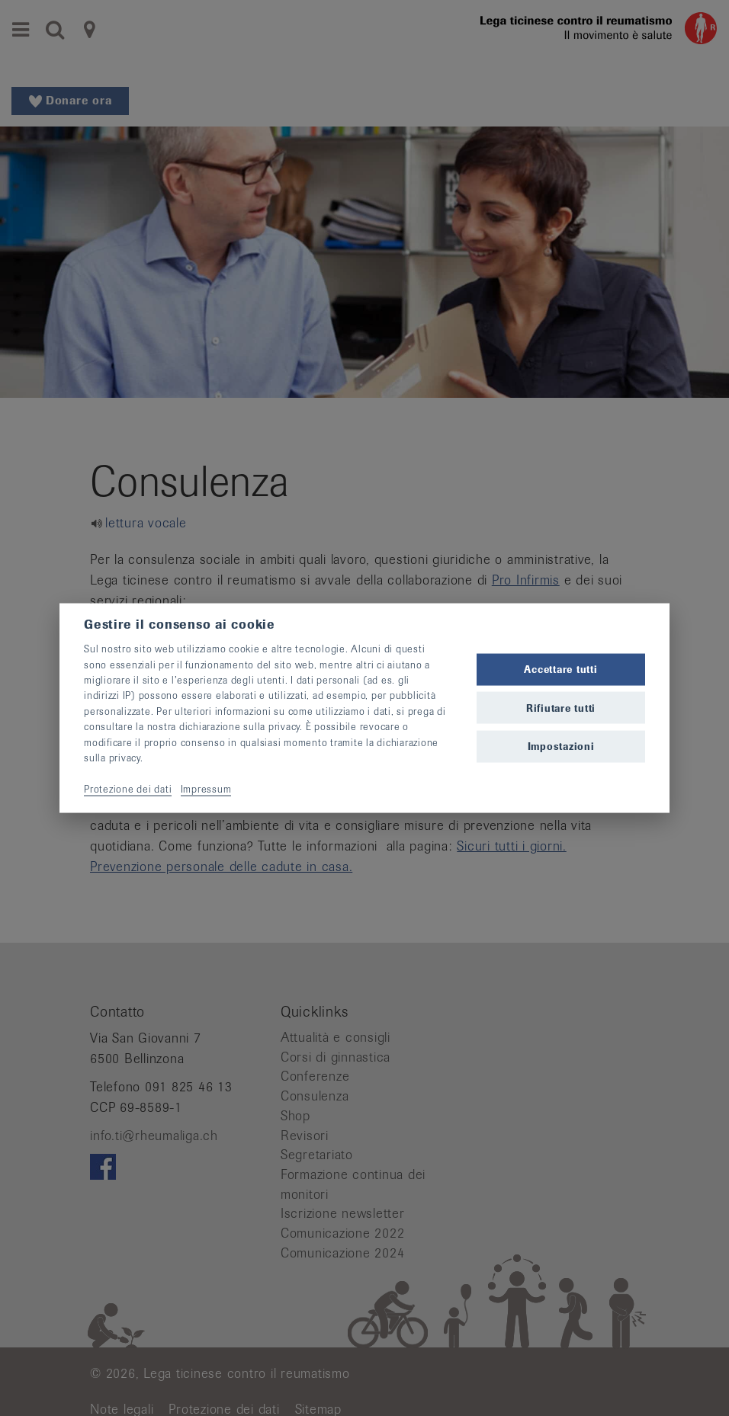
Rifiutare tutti (561, 707)
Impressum (206, 788)
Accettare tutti (560, 669)
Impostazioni (561, 745)
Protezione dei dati (128, 788)
